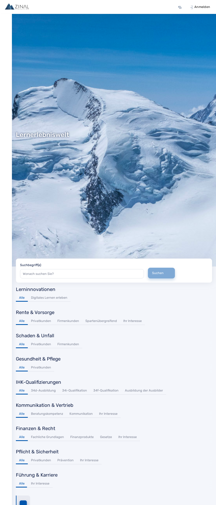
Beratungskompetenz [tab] (47, 414)
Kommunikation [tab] (81, 414)
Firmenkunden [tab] (68, 321)
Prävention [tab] (65, 460)
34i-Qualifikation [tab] (74, 390)
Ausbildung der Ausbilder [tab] (144, 390)
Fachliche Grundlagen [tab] (47, 437)
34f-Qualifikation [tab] (106, 390)
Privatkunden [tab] (41, 321)
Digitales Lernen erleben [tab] (49, 298)
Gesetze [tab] (106, 437)
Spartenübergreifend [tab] (101, 321)
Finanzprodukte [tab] (82, 437)
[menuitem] (180, 7)
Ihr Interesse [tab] (132, 321)
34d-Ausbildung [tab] (43, 390)
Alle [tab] (22, 298)
